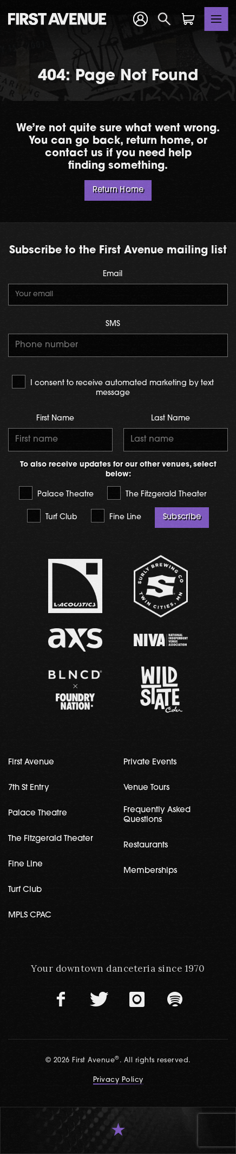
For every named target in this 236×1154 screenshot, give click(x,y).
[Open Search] (164, 19)
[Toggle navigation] (216, 19)
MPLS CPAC (29, 915)
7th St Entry (28, 788)
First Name (55, 418)
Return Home (118, 190)
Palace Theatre (56, 493)
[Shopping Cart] (188, 19)
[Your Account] (140, 19)
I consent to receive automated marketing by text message (113, 386)
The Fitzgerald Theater (156, 493)
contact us (74, 154)
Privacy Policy (118, 1080)
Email (112, 274)
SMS (113, 324)
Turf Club (52, 515)
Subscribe (182, 517)
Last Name (170, 418)
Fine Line (116, 515)
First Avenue (31, 762)
